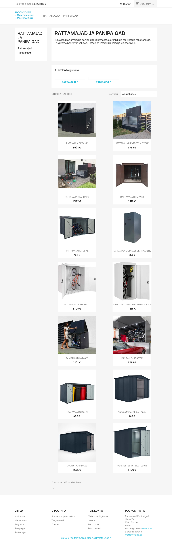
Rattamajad (51, 15)
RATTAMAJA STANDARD (77, 197)
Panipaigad (70, 15)
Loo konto (93, 524)
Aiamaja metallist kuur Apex (132, 411)
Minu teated (94, 528)
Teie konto (95, 510)
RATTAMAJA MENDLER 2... (77, 304)
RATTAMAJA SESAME (77, 143)
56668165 (40, 4)
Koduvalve (20, 516)
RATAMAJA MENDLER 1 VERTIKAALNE (132, 304)
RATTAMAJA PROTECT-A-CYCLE (132, 143)
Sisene (92, 520)
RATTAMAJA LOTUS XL (76, 250)
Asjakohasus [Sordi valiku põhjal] (139, 94)
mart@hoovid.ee (133, 534)
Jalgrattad (20, 524)
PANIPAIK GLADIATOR (132, 358)
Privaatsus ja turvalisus (64, 516)
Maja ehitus (21, 520)
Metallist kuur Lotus (77, 465)
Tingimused (58, 520)
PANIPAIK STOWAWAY (77, 358)
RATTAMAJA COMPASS (132, 197)
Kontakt (56, 524)
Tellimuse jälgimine (98, 516)
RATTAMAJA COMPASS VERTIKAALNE (132, 250)
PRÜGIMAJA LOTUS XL (77, 411)
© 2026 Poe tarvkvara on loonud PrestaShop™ (86, 538)
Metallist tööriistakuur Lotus (132, 465)
